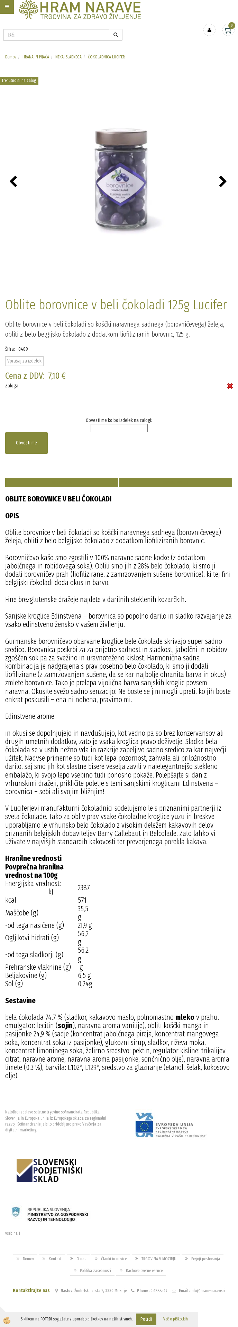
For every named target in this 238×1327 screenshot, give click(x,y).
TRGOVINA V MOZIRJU (158, 1259)
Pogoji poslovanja (205, 1259)
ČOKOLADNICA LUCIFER (106, 57)
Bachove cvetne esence (144, 1270)
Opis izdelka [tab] (62, 482)
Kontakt (55, 1259)
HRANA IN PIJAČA (35, 57)
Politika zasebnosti (95, 1270)
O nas (81, 1259)
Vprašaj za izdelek (24, 361)
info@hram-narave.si (208, 1290)
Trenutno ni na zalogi (19, 80)
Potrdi (146, 1319)
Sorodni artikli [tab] (175, 482)
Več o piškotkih (175, 1319)
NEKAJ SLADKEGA (68, 57)
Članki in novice (114, 1259)
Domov (10, 57)
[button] (224, 182)
